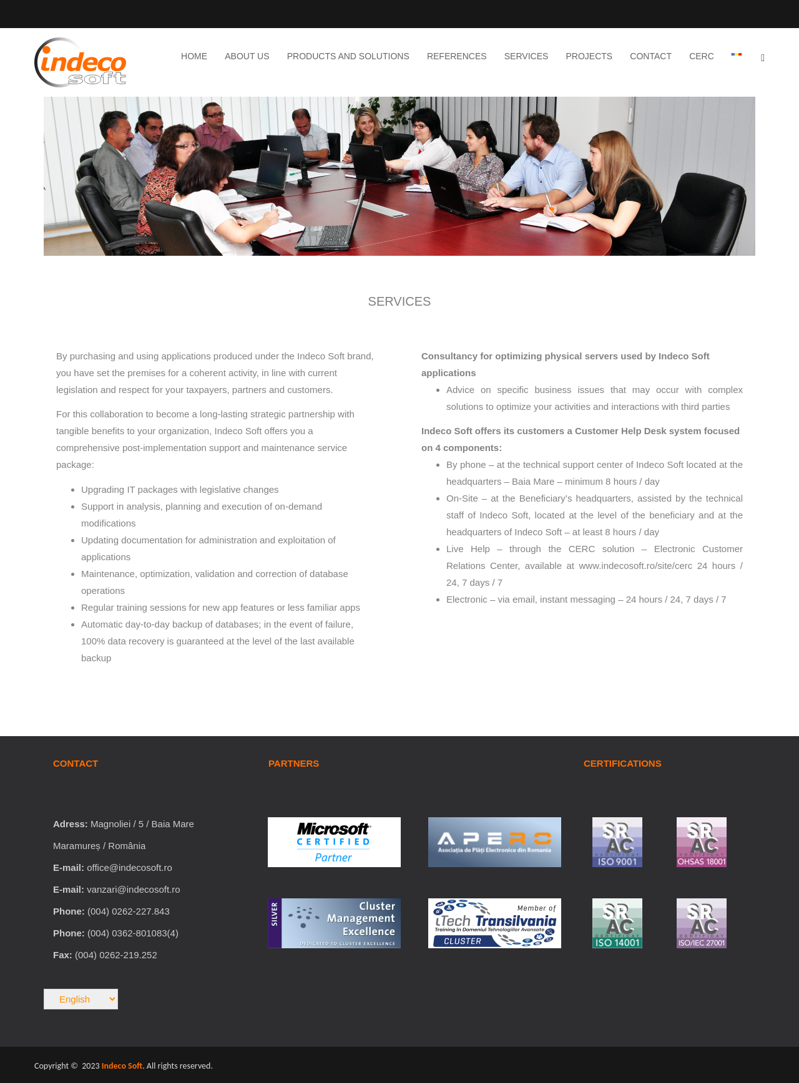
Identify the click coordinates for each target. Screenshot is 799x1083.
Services (526, 56)
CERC (701, 56)
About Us (247, 56)
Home (194, 56)
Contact (651, 56)
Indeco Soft (122, 1066)
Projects (589, 56)
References (457, 56)
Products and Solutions (348, 56)
